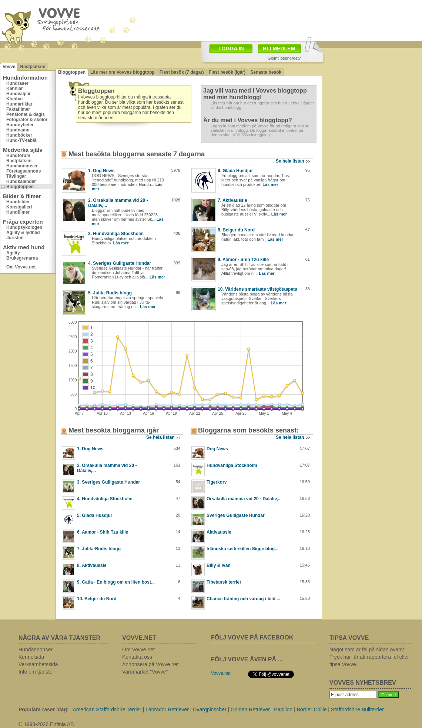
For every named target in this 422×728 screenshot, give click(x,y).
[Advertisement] (372, 98)
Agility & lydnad (23, 232)
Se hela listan (290, 161)
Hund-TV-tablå (21, 140)
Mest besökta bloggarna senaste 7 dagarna (136, 154)
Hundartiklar (19, 104)
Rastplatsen (32, 66)
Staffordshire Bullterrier (357, 709)
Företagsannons (23, 171)
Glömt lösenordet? (284, 58)
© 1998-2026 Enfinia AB (46, 724)
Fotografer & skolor (26, 119)
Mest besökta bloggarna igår (113, 430)
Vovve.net (221, 673)
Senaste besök (265, 72)
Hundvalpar (18, 93)
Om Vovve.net (21, 267)
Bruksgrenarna (22, 258)
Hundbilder (18, 201)
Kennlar (14, 88)
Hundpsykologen (24, 227)
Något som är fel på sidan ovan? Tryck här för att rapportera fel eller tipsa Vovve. (369, 657)
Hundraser (17, 83)
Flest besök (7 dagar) (182, 72)
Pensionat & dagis (25, 114)
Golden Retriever (250, 709)
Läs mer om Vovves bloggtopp (122, 72)
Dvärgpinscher (209, 709)
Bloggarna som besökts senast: (248, 430)
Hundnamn (18, 130)
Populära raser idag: (43, 709)
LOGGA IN (231, 48)
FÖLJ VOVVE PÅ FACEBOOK (252, 637)
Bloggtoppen (20, 186)
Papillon (283, 709)
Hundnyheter (20, 124)
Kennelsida (31, 657)
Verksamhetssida (38, 664)
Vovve (9, 66)
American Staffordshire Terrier (107, 709)
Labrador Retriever (167, 709)
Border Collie (312, 709)
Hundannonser (22, 165)
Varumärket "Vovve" (145, 672)
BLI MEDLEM (279, 48)
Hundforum (18, 155)
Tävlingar (16, 176)
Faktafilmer (18, 109)
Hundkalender (21, 181)
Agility (13, 253)
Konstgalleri (19, 207)
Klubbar (14, 98)
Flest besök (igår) (227, 72)
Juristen (15, 237)
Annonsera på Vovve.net (150, 664)
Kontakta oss (137, 657)
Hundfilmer (18, 212)
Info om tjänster (36, 672)
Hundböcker (19, 135)
